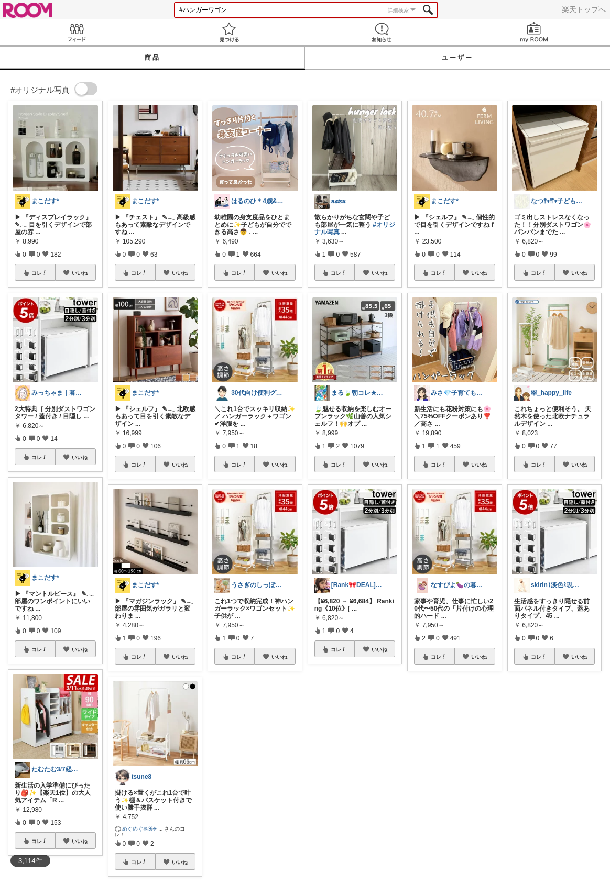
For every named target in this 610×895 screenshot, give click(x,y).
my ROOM (534, 32)
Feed (76, 32)
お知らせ (381, 32)
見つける (228, 32)
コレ (39, 272)
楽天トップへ (584, 9)
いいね (80, 272)
